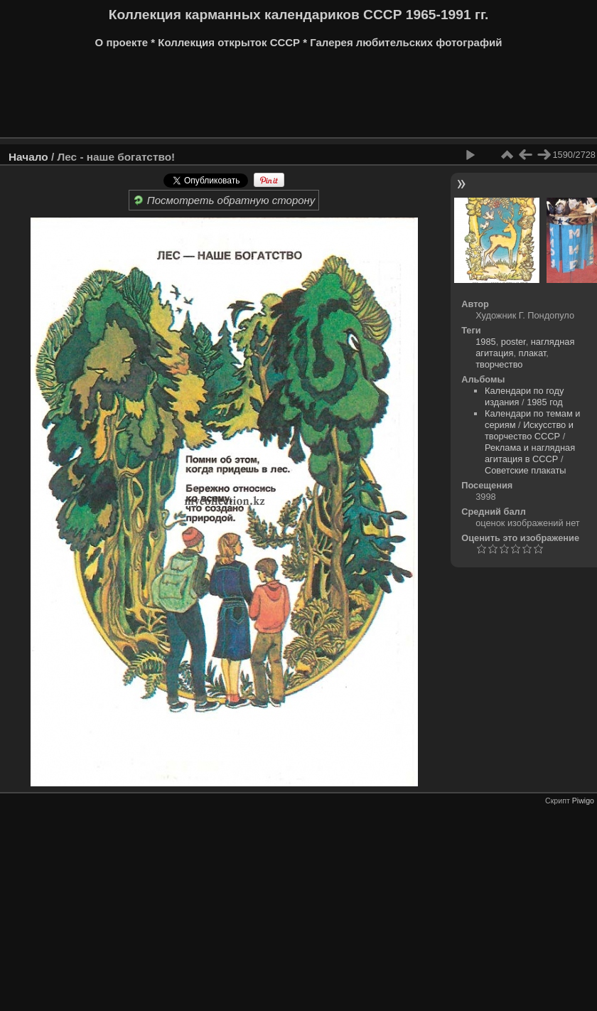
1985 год (545, 402)
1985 (485, 341)
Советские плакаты (525, 470)
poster (513, 341)
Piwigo (583, 800)
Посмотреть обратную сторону (224, 200)
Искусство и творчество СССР (529, 430)
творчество (498, 364)
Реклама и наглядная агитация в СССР (530, 453)
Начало (28, 157)
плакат (533, 353)
